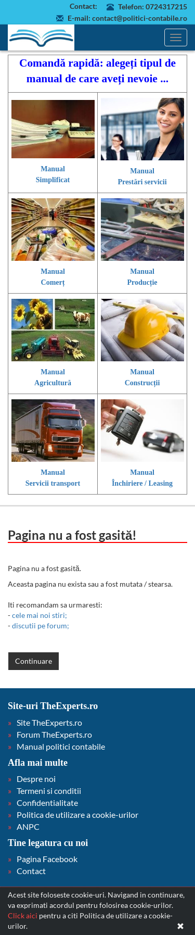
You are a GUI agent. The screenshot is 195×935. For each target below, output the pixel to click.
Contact (31, 871)
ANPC (28, 826)
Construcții (142, 383)
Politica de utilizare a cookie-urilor (77, 814)
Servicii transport (52, 483)
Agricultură (52, 383)
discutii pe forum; (40, 625)
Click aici (22, 915)
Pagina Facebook (47, 859)
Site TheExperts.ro (49, 722)
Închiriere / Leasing (142, 483)
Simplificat (53, 180)
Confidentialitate (47, 802)
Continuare (33, 660)
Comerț (53, 282)
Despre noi (36, 779)
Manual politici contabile (61, 746)
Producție (142, 282)
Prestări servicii (142, 182)
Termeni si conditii (49, 790)
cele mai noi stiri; (39, 615)
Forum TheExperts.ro (54, 734)
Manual (53, 169)
